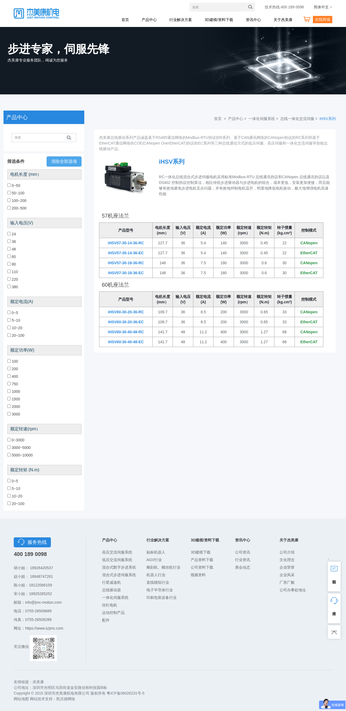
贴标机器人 (155, 552)
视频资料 (198, 575)
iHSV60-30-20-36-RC (126, 312)
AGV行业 (154, 560)
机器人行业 (155, 575)
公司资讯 (242, 552)
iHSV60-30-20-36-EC (126, 322)
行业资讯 (242, 560)
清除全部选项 (64, 161)
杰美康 (38, 682)
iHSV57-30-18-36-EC (126, 273)
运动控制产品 (113, 612)
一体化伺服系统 (115, 597)
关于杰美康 (283, 20)
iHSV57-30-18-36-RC (126, 263)
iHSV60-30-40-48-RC (126, 332)
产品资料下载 (202, 560)
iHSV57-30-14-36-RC (126, 243)
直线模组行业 (157, 582)
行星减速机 (111, 582)
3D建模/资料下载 (219, 20)
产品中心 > (237, 118)
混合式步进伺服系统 (119, 575)
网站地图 (21, 699)
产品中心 (149, 20)
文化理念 (287, 560)
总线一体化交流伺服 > (299, 118)
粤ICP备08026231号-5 (125, 693)
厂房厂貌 (287, 582)
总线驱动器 (111, 590)
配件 (106, 620)
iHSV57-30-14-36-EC (126, 253)
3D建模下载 (201, 552)
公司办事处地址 (292, 590)
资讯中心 (253, 20)
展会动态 (242, 567)
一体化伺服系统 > (264, 118)
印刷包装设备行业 (161, 597)
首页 (125, 20)
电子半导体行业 (159, 590)
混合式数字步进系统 (119, 567)
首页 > (220, 118)
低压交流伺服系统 (117, 560)
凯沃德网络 (65, 699)
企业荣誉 (287, 567)
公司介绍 (287, 552)
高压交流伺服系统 (117, 552)
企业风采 (287, 575)
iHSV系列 (328, 118)
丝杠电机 (109, 605)
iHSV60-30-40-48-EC (126, 342)
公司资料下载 (202, 567)
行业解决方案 (180, 20)
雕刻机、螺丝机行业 (163, 567)
